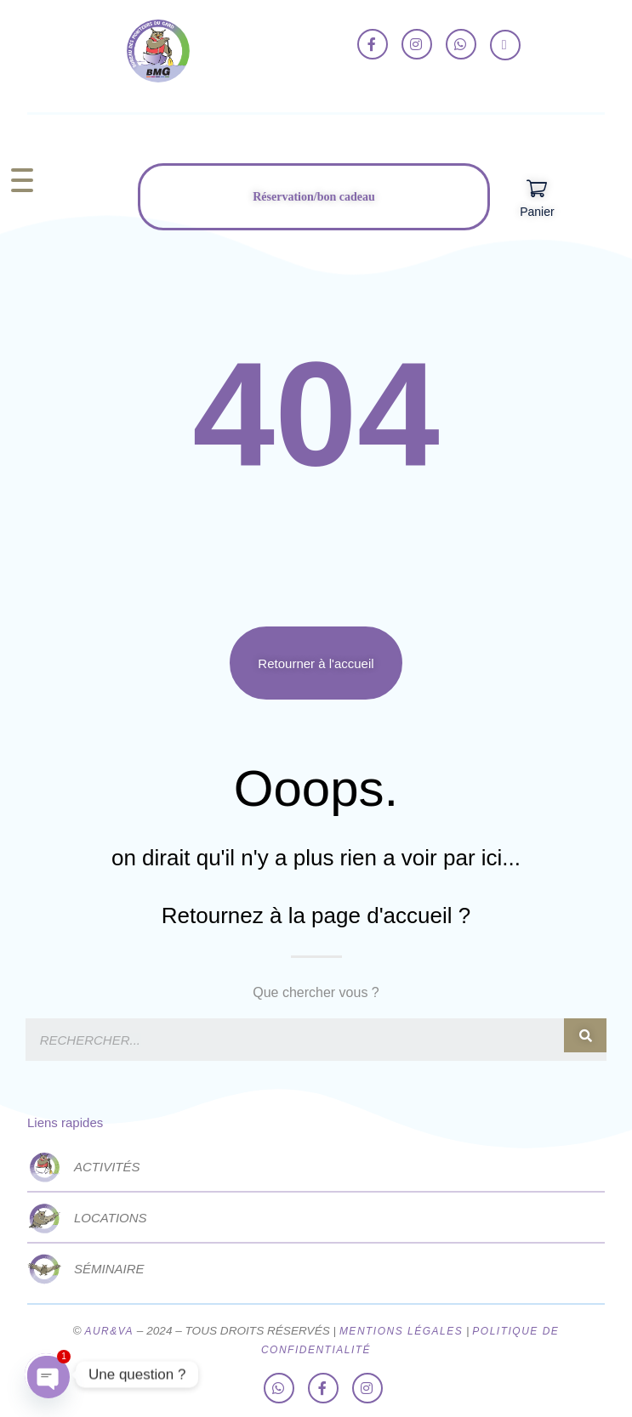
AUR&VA (109, 1331)
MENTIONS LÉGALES (401, 1331)
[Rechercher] (585, 1035)
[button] (315, 663)
